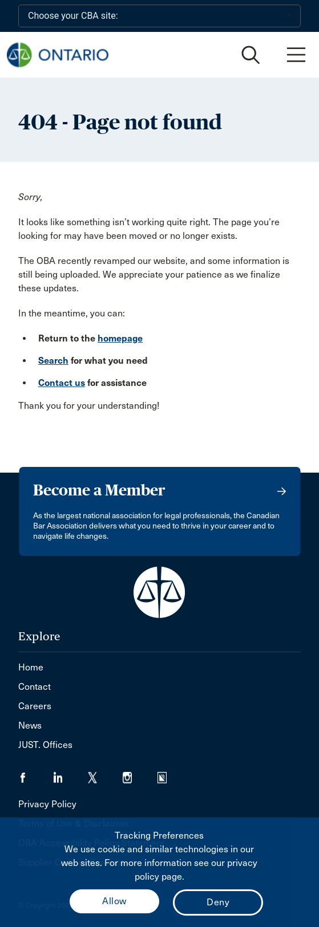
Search (53, 360)
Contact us (61, 382)
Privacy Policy (47, 804)
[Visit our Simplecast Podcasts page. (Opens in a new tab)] (169, 774)
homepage (120, 338)
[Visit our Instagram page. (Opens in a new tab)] (140, 774)
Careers (34, 706)
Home (30, 667)
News (30, 725)
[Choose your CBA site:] (159, 16)
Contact (34, 686)
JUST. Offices (45, 744)
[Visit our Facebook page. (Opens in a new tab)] (35, 774)
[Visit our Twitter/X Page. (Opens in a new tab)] (105, 774)
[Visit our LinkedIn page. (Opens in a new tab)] (70, 774)
